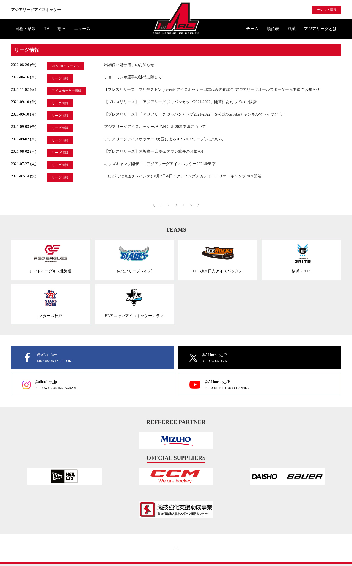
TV (46, 28)
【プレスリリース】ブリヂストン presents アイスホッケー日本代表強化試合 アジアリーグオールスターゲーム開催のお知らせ (212, 90)
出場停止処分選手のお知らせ (129, 65)
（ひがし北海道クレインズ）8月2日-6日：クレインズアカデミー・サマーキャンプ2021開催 (183, 176)
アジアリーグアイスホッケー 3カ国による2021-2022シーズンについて (164, 139)
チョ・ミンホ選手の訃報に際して (133, 77)
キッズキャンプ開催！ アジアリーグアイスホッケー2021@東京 (160, 164)
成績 (291, 28)
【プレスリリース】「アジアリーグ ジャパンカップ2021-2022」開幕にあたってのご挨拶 (180, 102)
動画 (61, 28)
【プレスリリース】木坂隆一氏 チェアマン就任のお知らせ (154, 151)
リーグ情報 (60, 78)
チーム (252, 28)
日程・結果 (25, 28)
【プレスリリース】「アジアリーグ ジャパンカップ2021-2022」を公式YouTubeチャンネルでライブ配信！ (195, 114)
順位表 (273, 28)
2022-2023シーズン (65, 66)
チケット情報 (327, 10)
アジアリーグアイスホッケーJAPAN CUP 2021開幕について (155, 127)
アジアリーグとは (320, 28)
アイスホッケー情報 (66, 91)
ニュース (82, 28)
